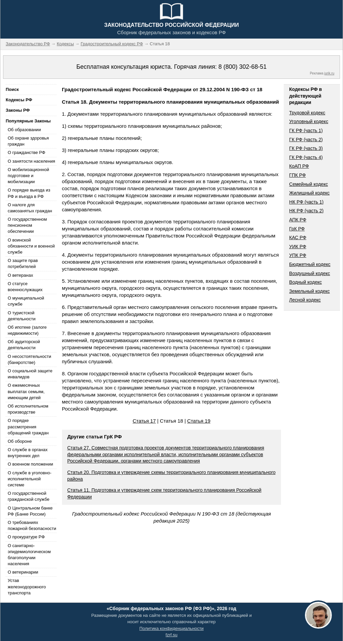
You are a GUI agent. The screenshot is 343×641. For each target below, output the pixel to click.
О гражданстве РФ (26, 152)
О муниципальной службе (26, 301)
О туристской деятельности (22, 315)
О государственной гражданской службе (28, 496)
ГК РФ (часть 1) (306, 130)
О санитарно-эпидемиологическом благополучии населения (29, 555)
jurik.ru (329, 73)
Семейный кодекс (308, 184)
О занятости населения (31, 161)
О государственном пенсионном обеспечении (27, 225)
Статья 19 (198, 421)
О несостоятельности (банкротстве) (29, 359)
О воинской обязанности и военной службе (31, 246)
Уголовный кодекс (308, 121)
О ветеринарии (23, 572)
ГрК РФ (296, 228)
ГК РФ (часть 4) (306, 157)
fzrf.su (171, 634)
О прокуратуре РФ (26, 536)
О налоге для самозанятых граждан (30, 207)
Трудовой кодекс (307, 112)
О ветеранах (20, 275)
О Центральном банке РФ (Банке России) (30, 511)
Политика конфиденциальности (171, 628)
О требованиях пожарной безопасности (32, 525)
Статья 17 (144, 421)
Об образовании (24, 129)
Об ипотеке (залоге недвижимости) (27, 330)
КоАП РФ (299, 166)
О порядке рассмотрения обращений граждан (28, 426)
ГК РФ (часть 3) (306, 148)
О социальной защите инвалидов (30, 373)
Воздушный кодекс (309, 273)
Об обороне (20, 441)
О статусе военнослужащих (25, 286)
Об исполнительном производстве (28, 409)
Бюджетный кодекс (309, 264)
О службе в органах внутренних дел (28, 452)
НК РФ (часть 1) (306, 202)
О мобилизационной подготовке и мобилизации (28, 175)
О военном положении (30, 464)
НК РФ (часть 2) (306, 210)
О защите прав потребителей (23, 263)
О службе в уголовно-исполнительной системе (29, 478)
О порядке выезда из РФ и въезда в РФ (29, 193)
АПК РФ (297, 219)
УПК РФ (297, 255)
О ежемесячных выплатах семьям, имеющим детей (26, 391)
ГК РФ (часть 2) (306, 139)
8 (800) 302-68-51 (242, 66)
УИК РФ (297, 246)
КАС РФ (297, 237)
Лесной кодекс (305, 300)
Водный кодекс (305, 282)
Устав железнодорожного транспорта (27, 586)
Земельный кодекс (309, 291)
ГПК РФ (297, 175)
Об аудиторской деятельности (24, 344)
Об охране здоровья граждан (28, 141)
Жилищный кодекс (309, 193)
